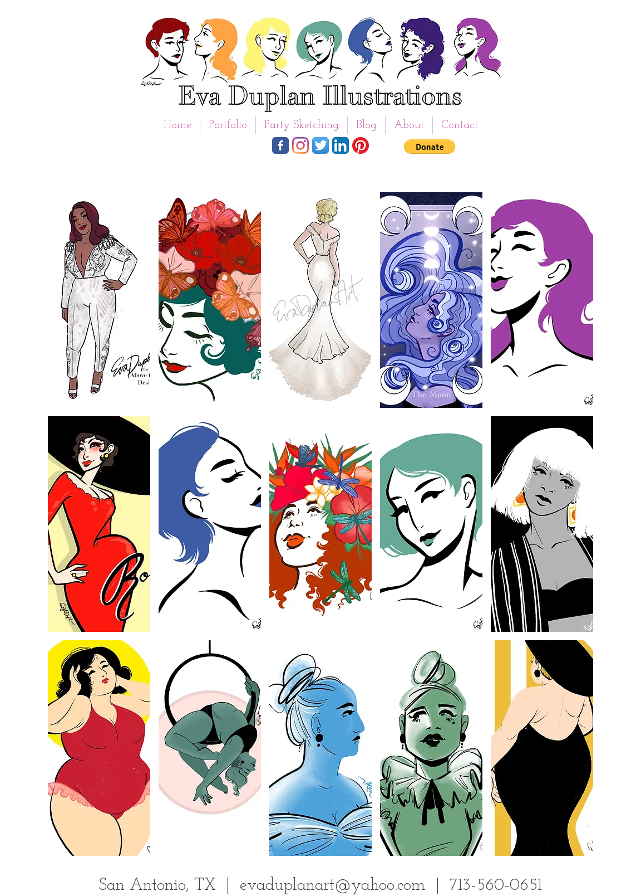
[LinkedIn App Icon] (340, 145)
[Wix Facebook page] (280, 145)
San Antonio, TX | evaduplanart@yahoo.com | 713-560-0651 (320, 885)
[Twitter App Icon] (320, 145)
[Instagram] (300, 145)
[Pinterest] (360, 145)
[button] (227, 125)
